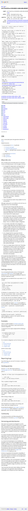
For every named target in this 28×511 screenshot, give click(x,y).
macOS (5, 273)
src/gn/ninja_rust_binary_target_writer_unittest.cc (11, 97)
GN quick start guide (9, 147)
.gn (4, 342)
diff (8, 23)
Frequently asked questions (11, 148)
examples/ (5, 108)
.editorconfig (5, 118)
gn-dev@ (16, 417)
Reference (7, 150)
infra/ (4, 110)
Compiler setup (6, 346)
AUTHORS (5, 124)
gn (2, 6)
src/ (4, 113)
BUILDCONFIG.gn (7, 343)
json (26, 508)
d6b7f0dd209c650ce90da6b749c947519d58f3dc (17, 21)
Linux (2, 273)
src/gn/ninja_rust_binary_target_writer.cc (9, 96)
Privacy (11, 509)
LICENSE (5, 126)
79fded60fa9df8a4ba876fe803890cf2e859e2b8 (17, 20)
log (8, 12)
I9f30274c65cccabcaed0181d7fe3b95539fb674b (13, 82)
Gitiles (8, 509)
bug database (8, 156)
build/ (4, 105)
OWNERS (5, 127)
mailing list (7, 155)
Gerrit (6, 368)
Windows (11, 273)
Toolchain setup (6, 345)
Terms (15, 509)
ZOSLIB (16, 302)
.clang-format (6, 116)
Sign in (25, 2)
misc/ (4, 111)
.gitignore (5, 119)
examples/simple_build (18, 323)
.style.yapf (5, 122)
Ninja (2, 141)
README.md (5, 129)
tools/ (4, 115)
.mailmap (5, 121)
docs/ (4, 107)
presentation (13, 153)
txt (22, 508)
